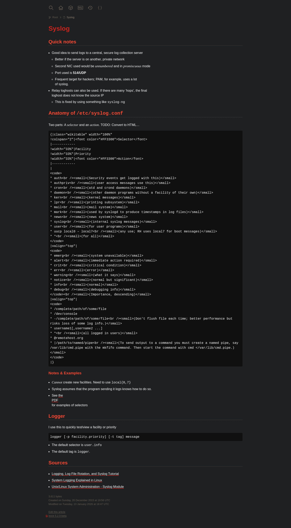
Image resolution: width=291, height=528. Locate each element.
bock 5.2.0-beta (57, 515)
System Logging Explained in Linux (77, 480)
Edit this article (56, 511)
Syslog (70, 17)
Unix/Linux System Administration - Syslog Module (88, 486)
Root (55, 17)
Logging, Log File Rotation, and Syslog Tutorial (85, 474)
